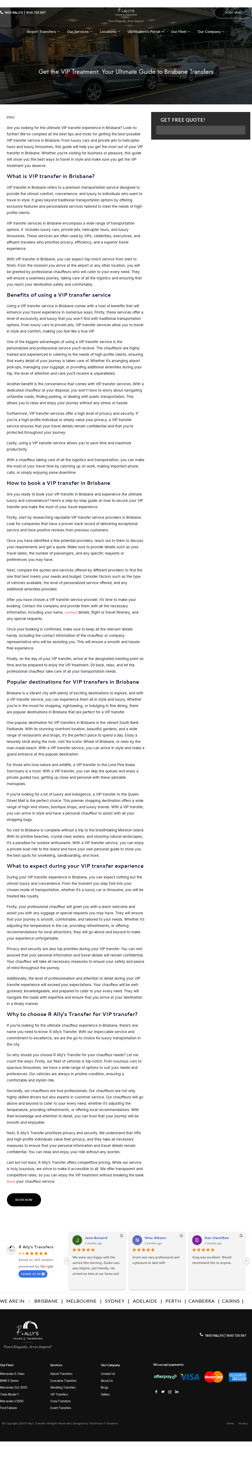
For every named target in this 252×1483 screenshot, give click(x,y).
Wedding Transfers (63, 1387)
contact (71, 612)
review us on (33, 1273)
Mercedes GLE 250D (13, 1387)
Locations (110, 32)
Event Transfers (60, 1408)
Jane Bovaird (96, 1237)
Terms (230, 1423)
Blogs (104, 1387)
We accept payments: (168, 1364)
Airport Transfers (43, 32)
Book (11, 1181)
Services (56, 1365)
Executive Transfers (63, 1380)
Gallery (105, 1394)
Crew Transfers (60, 1401)
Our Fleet (180, 32)
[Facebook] (156, 1392)
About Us (107, 1380)
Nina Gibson (155, 1237)
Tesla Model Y (9, 1394)
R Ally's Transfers (36, 1247)
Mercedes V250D (11, 1401)
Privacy (243, 1423)
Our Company (211, 32)
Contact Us (108, 1373)
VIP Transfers (59, 1394)
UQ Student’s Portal (146, 32)
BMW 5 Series (9, 1380)
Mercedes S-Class (12, 1373)
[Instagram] (170, 1392)
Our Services (79, 32)
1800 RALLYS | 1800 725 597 (25, 12)
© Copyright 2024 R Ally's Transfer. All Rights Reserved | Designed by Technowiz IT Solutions (60, 1423)
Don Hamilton (216, 1237)
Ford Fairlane (8, 1408)
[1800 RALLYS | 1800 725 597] (1, 12)
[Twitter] (163, 1392)
